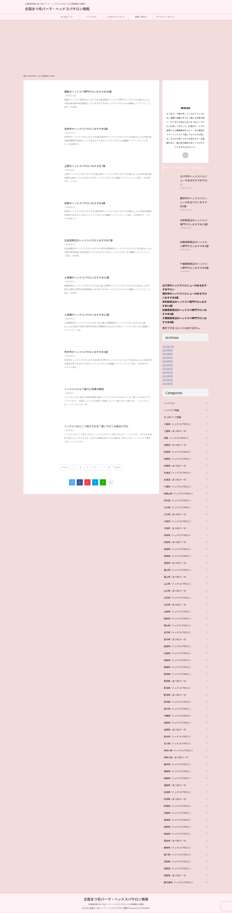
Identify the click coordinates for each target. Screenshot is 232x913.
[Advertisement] (116, 43)
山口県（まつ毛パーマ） (176, 591)
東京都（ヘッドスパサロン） (178, 702)
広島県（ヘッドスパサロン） (178, 653)
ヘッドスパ (91, 16)
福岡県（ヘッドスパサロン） (178, 771)
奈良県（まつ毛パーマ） (176, 542)
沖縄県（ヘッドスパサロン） (178, 716)
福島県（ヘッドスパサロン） (178, 778)
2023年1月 (167, 372)
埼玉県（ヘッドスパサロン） (178, 500)
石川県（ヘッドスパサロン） (178, 743)
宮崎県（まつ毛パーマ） (176, 563)
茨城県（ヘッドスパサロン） (178, 813)
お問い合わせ (141, 16)
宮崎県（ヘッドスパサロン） (178, 556)
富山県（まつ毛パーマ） (176, 577)
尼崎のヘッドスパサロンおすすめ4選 (84, 203)
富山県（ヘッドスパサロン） (178, 570)
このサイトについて (116, 16)
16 (109, 467)
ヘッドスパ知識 (171, 410)
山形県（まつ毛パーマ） (176, 605)
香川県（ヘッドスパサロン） (178, 855)
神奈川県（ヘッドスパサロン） (179, 750)
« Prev (64, 467)
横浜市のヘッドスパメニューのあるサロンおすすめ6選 (193, 202)
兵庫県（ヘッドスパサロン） (178, 459)
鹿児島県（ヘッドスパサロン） (179, 882)
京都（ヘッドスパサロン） (177, 438)
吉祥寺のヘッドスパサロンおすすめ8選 (86, 129)
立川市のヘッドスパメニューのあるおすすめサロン (193, 181)
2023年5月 (167, 365)
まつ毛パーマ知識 (172, 417)
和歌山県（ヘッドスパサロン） (179, 493)
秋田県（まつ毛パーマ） (176, 799)
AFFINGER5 (145, 908)
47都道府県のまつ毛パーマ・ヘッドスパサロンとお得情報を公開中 (116, 904)
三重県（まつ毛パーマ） (176, 431)
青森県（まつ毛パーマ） (176, 841)
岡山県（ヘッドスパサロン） (178, 625)
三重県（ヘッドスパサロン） (178, 424)
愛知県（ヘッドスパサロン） (178, 674)
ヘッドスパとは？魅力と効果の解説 (84, 389)
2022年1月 (167, 383)
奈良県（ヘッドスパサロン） (178, 535)
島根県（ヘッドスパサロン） (178, 646)
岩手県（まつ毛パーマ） (176, 639)
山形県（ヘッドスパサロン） (178, 598)
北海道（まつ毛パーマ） (176, 480)
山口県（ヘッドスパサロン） (178, 584)
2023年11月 (168, 346)
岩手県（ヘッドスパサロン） (178, 632)
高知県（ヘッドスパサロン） (178, 861)
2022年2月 (167, 380)
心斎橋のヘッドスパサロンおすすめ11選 (86, 278)
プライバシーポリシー (165, 16)
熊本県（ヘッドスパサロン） (178, 736)
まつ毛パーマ (67, 16)
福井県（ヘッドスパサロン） (178, 764)
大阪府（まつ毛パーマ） (176, 528)
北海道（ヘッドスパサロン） (178, 473)
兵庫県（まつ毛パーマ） (176, 466)
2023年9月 (167, 350)
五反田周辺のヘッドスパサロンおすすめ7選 (88, 241)
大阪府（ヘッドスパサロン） (178, 521)
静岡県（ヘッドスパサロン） (178, 848)
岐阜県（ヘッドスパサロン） (178, 618)
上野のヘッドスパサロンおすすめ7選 (84, 166)
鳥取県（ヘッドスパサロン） (178, 868)
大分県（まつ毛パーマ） (176, 514)
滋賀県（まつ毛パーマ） (176, 730)
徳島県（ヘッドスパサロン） (178, 660)
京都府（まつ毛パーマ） (176, 445)
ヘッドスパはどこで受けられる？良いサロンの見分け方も (96, 426)
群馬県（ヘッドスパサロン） (178, 806)
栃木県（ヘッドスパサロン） (178, 709)
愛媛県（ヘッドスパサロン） (178, 667)
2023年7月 (167, 358)
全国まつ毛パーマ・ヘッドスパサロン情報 (57, 8)
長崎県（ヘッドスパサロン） (178, 820)
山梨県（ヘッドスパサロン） (178, 612)
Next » (117, 467)
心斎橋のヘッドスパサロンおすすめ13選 (86, 315)
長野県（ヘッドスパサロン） (178, 827)
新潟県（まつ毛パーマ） (176, 695)
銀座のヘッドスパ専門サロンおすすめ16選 (88, 92)
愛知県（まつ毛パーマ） (176, 681)
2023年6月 (167, 361)
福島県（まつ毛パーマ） (176, 785)
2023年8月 (167, 354)
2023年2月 (167, 369)
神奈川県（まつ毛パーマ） (177, 757)
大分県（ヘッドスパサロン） (178, 507)
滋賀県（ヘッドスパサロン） (178, 723)
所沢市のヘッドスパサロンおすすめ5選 (86, 352)
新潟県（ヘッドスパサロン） (178, 688)
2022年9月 (167, 376)
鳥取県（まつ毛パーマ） (176, 875)
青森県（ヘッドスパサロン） (178, 834)
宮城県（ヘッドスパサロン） (178, 549)
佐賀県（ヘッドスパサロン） (178, 452)
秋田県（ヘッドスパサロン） (178, 792)
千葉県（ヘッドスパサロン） (178, 487)
